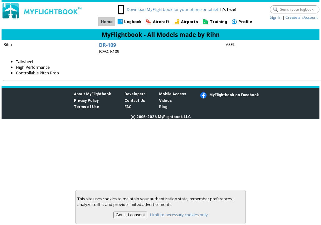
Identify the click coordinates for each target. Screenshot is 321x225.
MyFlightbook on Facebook (234, 94)
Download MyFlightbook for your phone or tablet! (173, 9)
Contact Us (134, 100)
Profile (245, 21)
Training (218, 21)
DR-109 (107, 45)
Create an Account (301, 17)
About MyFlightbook (92, 94)
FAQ (128, 106)
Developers (135, 94)
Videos (165, 100)
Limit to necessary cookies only (179, 215)
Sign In (275, 17)
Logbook (132, 21)
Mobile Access (172, 94)
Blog (163, 106)
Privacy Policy (86, 100)
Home (107, 21)
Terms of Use (86, 106)
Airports (189, 21)
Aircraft (161, 21)
